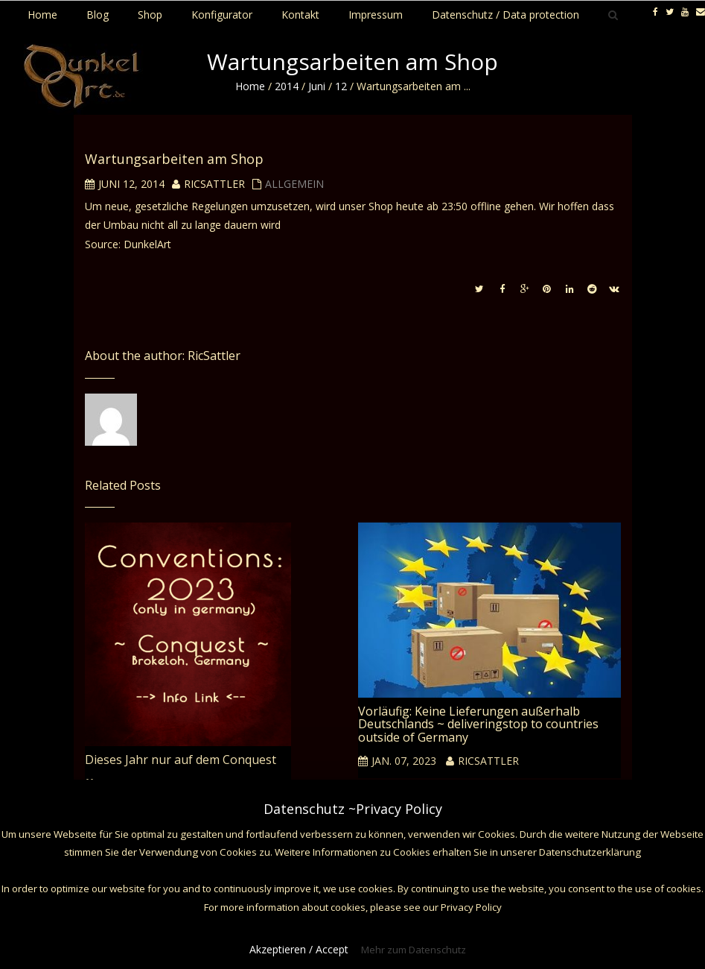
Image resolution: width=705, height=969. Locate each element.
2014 (287, 86)
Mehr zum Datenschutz (413, 949)
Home (250, 86)
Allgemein (294, 184)
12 (341, 86)
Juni (316, 86)
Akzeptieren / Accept (298, 949)
